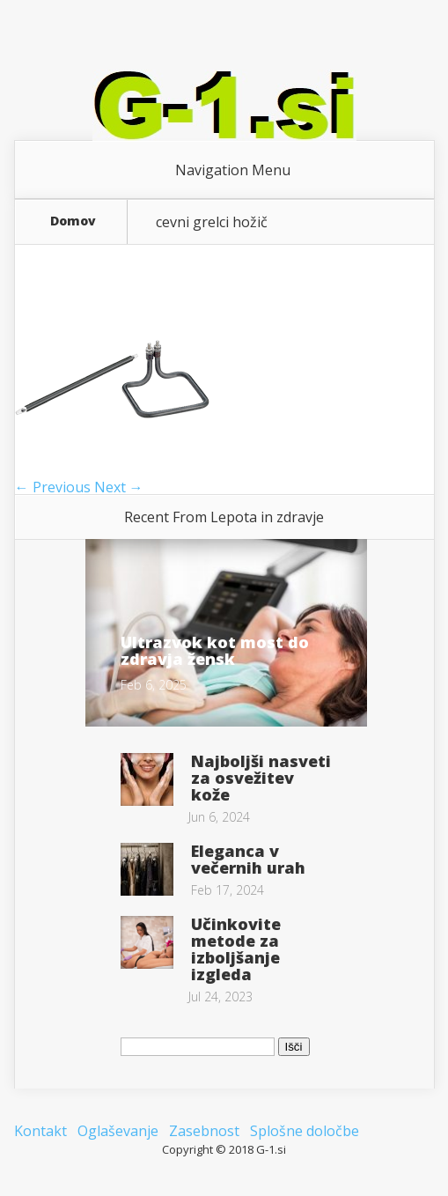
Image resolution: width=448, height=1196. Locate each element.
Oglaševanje (117, 1131)
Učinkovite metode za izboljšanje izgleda (236, 949)
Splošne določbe (304, 1131)
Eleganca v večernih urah (248, 859)
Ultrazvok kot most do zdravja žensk (215, 650)
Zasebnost (204, 1131)
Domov (73, 222)
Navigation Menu (232, 170)
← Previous (53, 487)
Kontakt (40, 1131)
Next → (118, 487)
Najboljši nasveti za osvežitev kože (261, 777)
